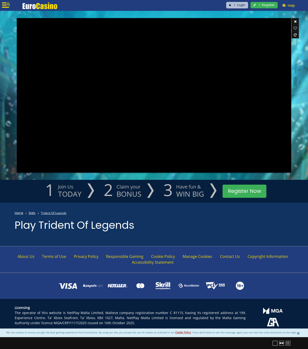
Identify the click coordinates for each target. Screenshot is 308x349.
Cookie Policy (183, 332)
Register (268, 5)
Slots (32, 213)
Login (241, 5)
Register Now (244, 191)
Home (19, 213)
